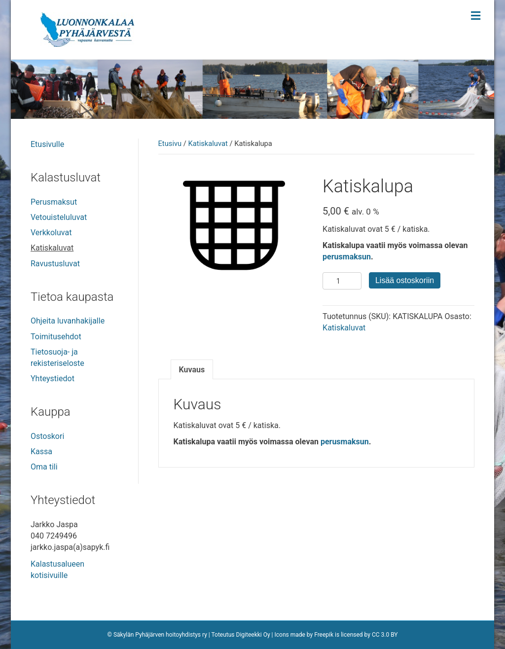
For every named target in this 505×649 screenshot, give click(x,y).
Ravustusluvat (55, 263)
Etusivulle (47, 144)
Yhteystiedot (52, 378)
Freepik (323, 634)
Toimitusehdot (56, 336)
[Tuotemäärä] (342, 280)
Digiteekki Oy (253, 634)
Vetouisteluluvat (59, 217)
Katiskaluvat (208, 143)
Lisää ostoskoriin (404, 280)
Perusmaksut (54, 202)
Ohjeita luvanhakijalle (68, 320)
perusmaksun (347, 256)
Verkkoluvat (51, 232)
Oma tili (44, 466)
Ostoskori (47, 436)
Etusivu (170, 143)
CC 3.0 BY (385, 634)
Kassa (41, 451)
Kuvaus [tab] (192, 369)
